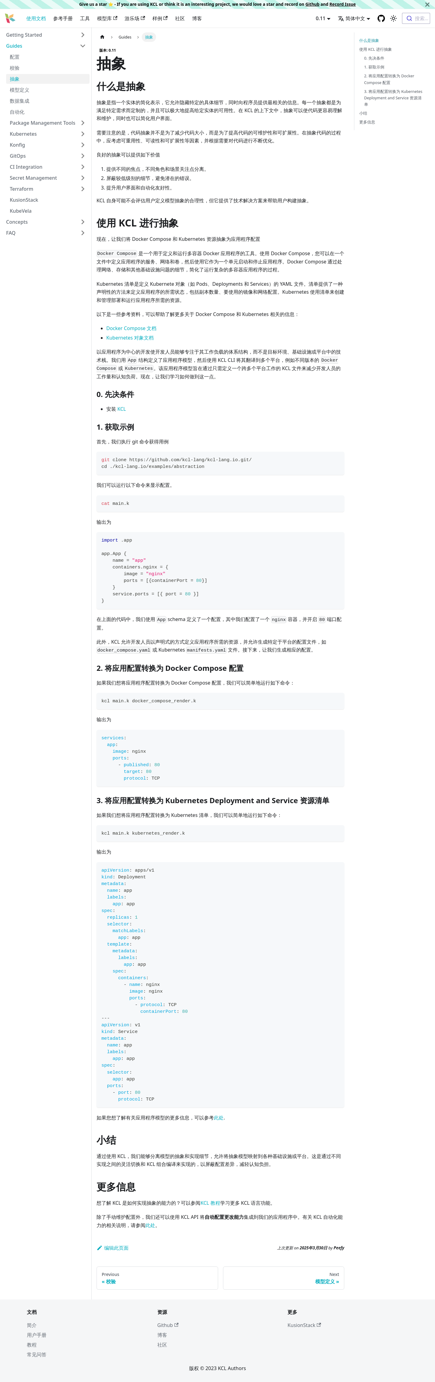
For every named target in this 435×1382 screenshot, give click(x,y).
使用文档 (36, 18)
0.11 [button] (321, 18)
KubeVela (20, 211)
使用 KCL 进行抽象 (375, 49)
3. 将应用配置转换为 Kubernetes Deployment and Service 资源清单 (393, 98)
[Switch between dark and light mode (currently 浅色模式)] (393, 18)
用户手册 (36, 1335)
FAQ (11, 233)
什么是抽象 (369, 40)
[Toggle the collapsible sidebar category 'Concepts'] (83, 222)
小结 (363, 113)
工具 (85, 18)
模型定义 (19, 89)
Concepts (17, 222)
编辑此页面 (113, 1247)
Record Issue (342, 4)
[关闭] (427, 4)
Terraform (21, 189)
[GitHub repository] (381, 18)
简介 (32, 1325)
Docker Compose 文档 (131, 328)
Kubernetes (23, 133)
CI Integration (26, 167)
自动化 (17, 111)
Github (312, 4)
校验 (15, 67)
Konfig (17, 145)
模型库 (107, 18)
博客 (197, 18)
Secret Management (33, 178)
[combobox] (416, 18)
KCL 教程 (210, 1203)
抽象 (15, 78)
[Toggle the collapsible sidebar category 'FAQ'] (83, 233)
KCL (121, 409)
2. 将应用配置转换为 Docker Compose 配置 (389, 79)
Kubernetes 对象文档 (130, 337)
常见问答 (36, 1354)
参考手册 (63, 18)
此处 (219, 1117)
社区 (180, 18)
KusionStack (24, 200)
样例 (160, 18)
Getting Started (24, 34)
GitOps (18, 156)
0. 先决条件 (374, 58)
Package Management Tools (42, 122)
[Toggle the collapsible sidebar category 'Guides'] (83, 46)
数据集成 (19, 100)
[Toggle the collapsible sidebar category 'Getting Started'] (83, 35)
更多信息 (367, 122)
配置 (15, 56)
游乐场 (135, 18)
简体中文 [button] (351, 18)
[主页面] (102, 37)
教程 (32, 1344)
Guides (14, 45)
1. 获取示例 (374, 67)
